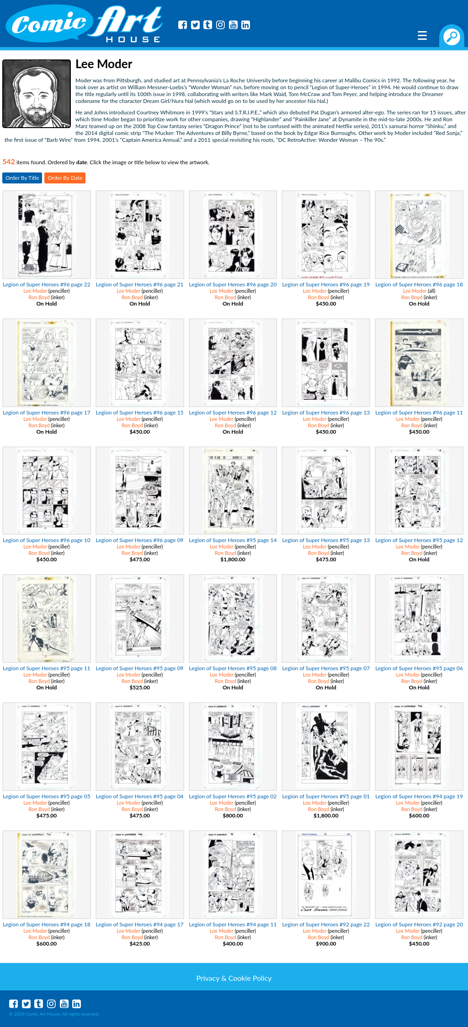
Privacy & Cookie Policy (233, 977)
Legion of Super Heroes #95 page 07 (326, 668)
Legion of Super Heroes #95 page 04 (140, 796)
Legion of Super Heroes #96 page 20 (233, 284)
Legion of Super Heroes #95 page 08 (233, 668)
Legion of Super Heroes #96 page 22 (46, 284)
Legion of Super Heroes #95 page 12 (419, 540)
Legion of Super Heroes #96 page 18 (419, 284)
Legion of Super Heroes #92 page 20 (419, 924)
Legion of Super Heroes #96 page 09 (140, 540)
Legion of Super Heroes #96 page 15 (140, 412)
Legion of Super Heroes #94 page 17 (140, 924)
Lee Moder (35, 291)
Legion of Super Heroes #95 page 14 (233, 540)
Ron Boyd (39, 297)
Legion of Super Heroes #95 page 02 (233, 796)
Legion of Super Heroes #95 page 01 (326, 796)
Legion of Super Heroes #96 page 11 (419, 412)
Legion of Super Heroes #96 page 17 (46, 412)
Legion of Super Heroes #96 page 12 (233, 412)
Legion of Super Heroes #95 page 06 (419, 668)
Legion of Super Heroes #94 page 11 (233, 924)
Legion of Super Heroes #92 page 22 (326, 924)
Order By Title (22, 177)
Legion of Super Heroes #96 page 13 (326, 412)
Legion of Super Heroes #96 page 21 (140, 284)
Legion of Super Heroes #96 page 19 (326, 284)
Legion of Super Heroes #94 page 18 (46, 924)
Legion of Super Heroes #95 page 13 (326, 540)
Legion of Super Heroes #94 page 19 (419, 796)
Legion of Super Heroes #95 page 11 (46, 668)
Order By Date (65, 177)
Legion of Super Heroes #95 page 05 (46, 796)
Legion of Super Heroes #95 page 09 (140, 668)
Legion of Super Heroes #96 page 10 (46, 540)
